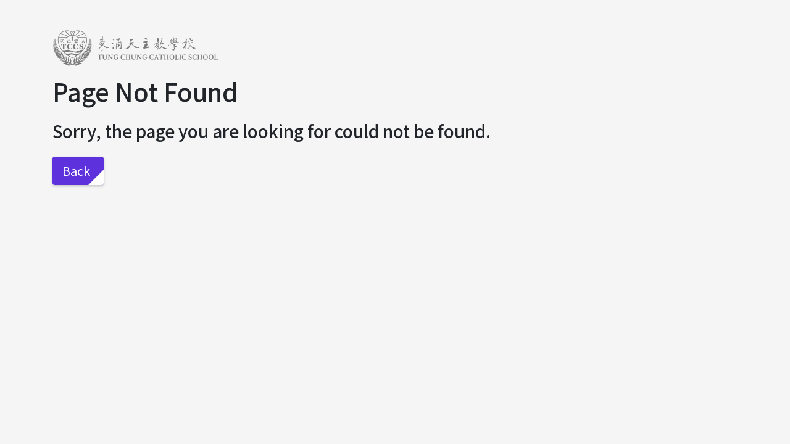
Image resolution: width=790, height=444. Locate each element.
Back (76, 170)
